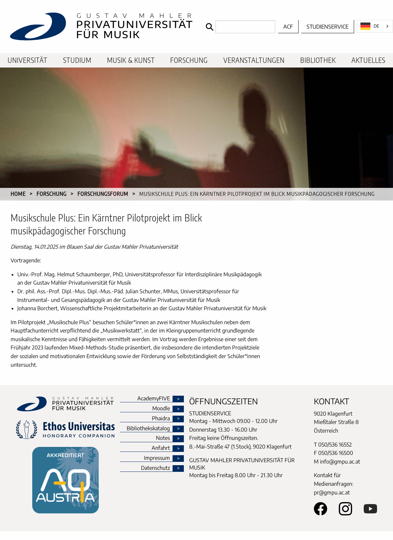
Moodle (161, 409)
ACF (288, 26)
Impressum (157, 458)
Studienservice (327, 26)
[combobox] (375, 26)
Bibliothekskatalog (148, 429)
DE (369, 26)
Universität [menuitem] (28, 60)
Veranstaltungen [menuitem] (254, 60)
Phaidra (161, 419)
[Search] (238, 26)
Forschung (51, 194)
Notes (163, 438)
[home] (101, 26)
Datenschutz (155, 468)
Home (18, 194)
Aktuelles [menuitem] (368, 60)
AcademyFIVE (153, 399)
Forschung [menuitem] (189, 60)
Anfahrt (161, 448)
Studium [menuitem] (77, 60)
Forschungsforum (102, 194)
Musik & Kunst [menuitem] (131, 60)
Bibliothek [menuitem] (318, 60)
